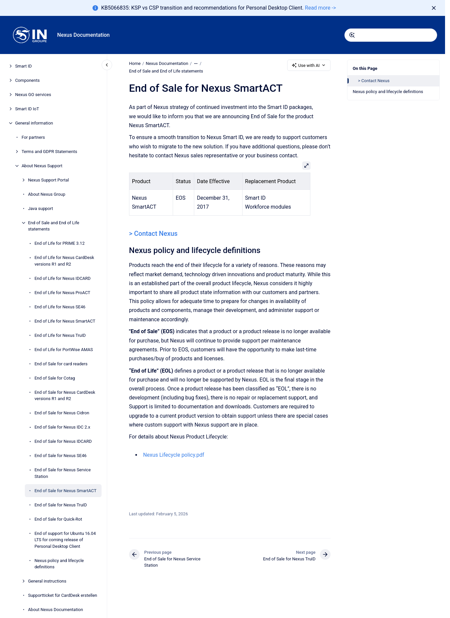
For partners (33, 137)
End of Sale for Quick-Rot (58, 519)
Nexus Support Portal (48, 180)
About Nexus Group (47, 194)
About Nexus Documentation (55, 609)
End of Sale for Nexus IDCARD (63, 441)
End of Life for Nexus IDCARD (62, 278)
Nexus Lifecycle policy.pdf (173, 455)
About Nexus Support (42, 165)
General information (34, 123)
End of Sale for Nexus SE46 (60, 455)
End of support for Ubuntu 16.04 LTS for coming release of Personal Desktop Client (65, 540)
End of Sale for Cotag (54, 378)
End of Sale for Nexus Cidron (61, 412)
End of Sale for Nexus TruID (60, 504)
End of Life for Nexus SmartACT (64, 321)
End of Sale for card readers (60, 363)
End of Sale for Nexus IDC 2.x (62, 427)
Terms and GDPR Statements (49, 151)
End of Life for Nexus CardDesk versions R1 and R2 (64, 261)
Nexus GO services (33, 94)
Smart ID (23, 66)
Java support (40, 208)
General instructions (47, 581)
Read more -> (320, 8)
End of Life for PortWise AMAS (63, 349)
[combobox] (391, 35)
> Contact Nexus (373, 80)
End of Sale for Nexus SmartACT (65, 490)
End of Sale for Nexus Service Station (62, 473)
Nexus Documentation (83, 35)
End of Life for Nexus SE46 (59, 306)
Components (27, 80)
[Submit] (352, 35)
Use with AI (309, 65)
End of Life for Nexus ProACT (62, 292)
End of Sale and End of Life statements (53, 226)
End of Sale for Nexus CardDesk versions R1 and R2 (64, 395)
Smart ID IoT (27, 108)
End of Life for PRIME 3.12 (59, 243)
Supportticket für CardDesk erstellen (62, 595)
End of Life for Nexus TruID (60, 335)
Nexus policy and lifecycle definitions (59, 564)
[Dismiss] (434, 8)
